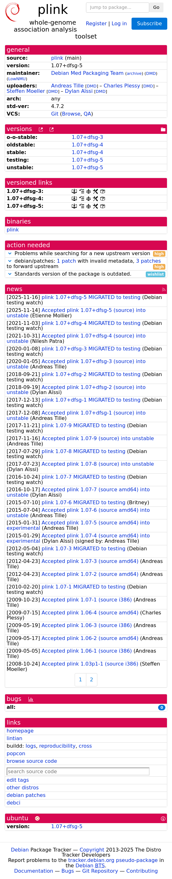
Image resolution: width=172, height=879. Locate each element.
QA (87, 114)
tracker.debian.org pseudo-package (113, 860)
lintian (14, 738)
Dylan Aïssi (79, 91)
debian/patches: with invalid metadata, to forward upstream (86, 264)
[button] (9, 253)
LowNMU (17, 78)
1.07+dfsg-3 (87, 137)
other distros (23, 788)
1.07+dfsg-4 (87, 145)
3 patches (148, 261)
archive (134, 73)
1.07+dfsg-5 (87, 160)
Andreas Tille (67, 86)
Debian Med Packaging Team (87, 73)
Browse (71, 114)
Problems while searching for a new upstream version (86, 253)
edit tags (18, 780)
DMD (151, 73)
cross (85, 746)
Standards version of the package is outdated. (86, 274)
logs (31, 746)
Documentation (33, 871)
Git (54, 114)
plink (57, 58)
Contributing (142, 871)
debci (13, 803)
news (14, 289)
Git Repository (100, 871)
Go (156, 7)
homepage (20, 731)
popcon (16, 753)
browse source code (32, 761)
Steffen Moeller (26, 91)
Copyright (92, 850)
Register (96, 23)
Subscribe (149, 24)
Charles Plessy (122, 86)
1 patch (66, 261)
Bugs (67, 871)
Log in (119, 23)
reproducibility (57, 746)
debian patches (26, 795)
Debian (20, 850)
